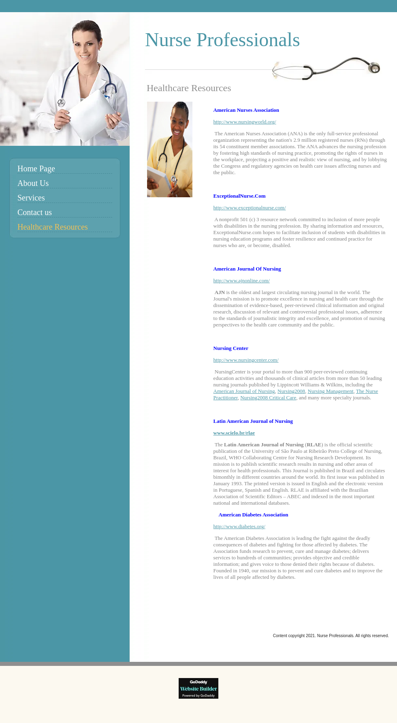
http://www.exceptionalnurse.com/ (249, 208)
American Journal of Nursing (244, 391)
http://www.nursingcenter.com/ (246, 360)
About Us (33, 183)
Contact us (34, 212)
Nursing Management (331, 391)
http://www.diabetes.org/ (239, 526)
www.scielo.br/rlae (234, 433)
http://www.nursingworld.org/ (244, 122)
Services (31, 197)
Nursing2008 (291, 391)
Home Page (36, 168)
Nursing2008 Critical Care (268, 398)
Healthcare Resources (52, 226)
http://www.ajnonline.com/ (241, 280)
